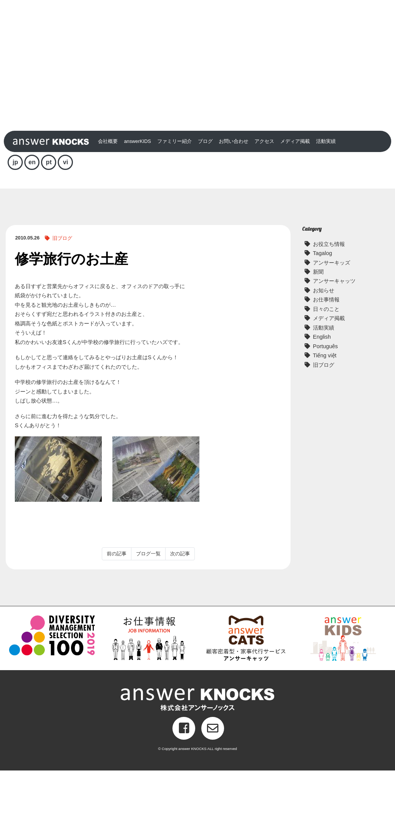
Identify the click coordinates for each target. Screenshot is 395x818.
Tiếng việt (325, 403)
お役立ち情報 (329, 292)
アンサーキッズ (331, 310)
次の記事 (180, 601)
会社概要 (108, 189)
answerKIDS (137, 189)
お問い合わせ (233, 189)
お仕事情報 (326, 347)
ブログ (205, 189)
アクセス (264, 189)
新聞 (318, 319)
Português (325, 394)
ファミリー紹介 (174, 189)
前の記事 (116, 601)
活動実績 (326, 189)
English (322, 384)
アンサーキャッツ (334, 329)
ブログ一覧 (148, 601)
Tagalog (322, 301)
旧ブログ (62, 286)
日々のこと (326, 357)
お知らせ (323, 338)
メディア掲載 (295, 189)
